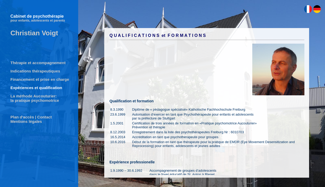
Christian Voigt (34, 33)
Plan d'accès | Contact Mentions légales (31, 119)
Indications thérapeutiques (35, 71)
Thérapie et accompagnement (38, 63)
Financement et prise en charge (39, 79)
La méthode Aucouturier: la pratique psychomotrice (34, 98)
